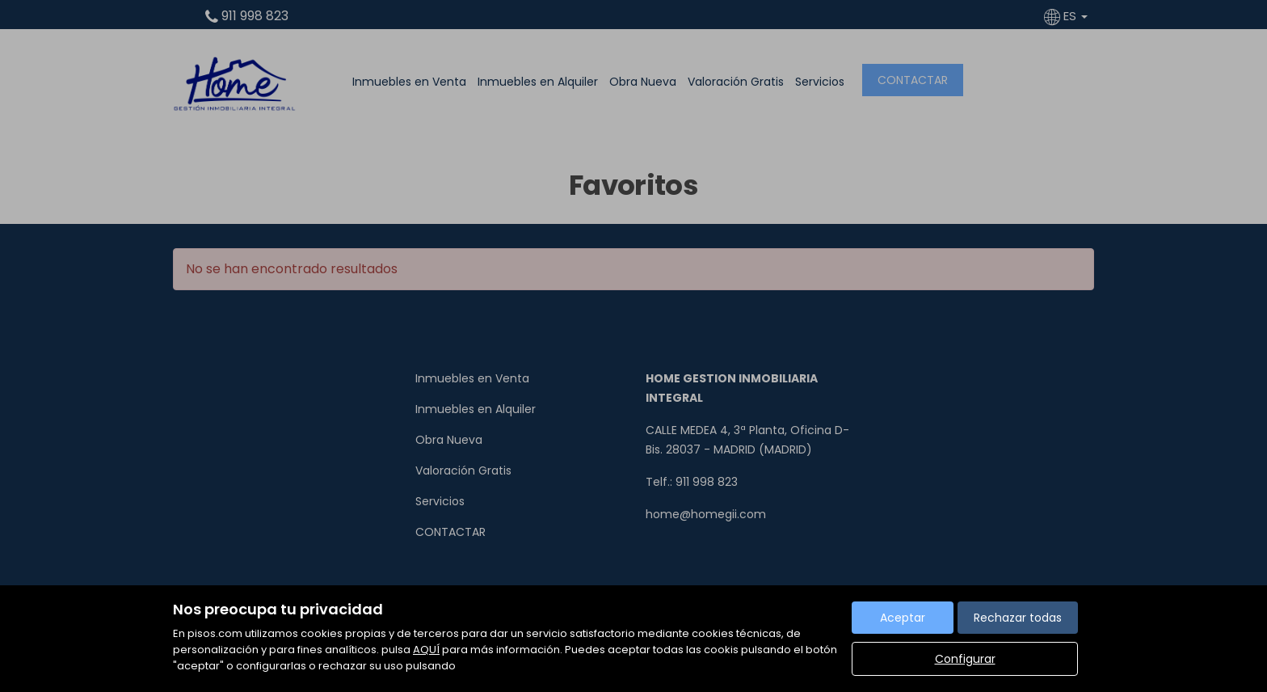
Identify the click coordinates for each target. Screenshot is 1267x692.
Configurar (965, 659)
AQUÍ (426, 649)
